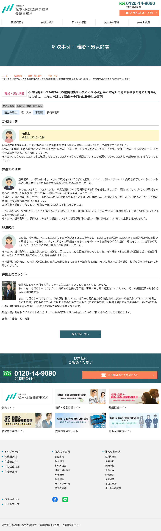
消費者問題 (60, 488)
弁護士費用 (143, 22)
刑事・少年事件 (62, 483)
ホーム (5, 76)
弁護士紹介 (47, 22)
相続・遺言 (60, 465)
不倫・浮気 (53, 76)
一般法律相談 (11, 466)
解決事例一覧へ (80, 334)
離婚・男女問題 (35, 76)
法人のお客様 (111, 22)
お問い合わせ (11, 499)
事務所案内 (17, 22)
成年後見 (59, 474)
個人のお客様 (78, 22)
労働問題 (59, 479)
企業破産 (109, 479)
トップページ (11, 451)
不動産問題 (110, 483)
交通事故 (59, 456)
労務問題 (109, 474)
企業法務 (109, 460)
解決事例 (18, 76)
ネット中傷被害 (113, 488)
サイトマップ (11, 504)
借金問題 (59, 460)
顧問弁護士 (110, 456)
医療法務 (109, 465)
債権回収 (109, 470)
